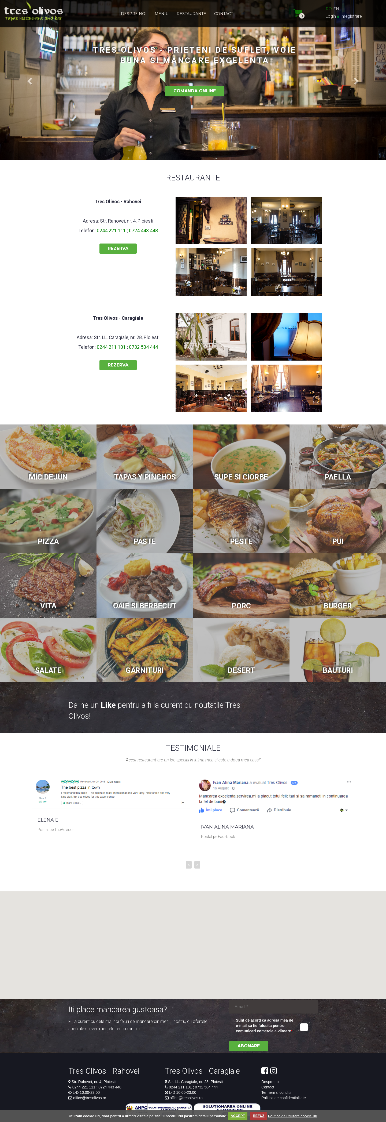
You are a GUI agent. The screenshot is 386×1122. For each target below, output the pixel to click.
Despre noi (270, 1082)
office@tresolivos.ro (89, 1098)
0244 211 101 (112, 347)
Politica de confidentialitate (283, 1098)
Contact (267, 1087)
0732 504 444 (143, 347)
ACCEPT (238, 1116)
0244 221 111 (112, 230)
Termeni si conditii (276, 1092)
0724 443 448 (143, 230)
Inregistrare (351, 16)
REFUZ (258, 1116)
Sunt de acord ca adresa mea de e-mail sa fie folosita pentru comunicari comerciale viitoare (264, 1025)
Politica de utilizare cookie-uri (292, 1116)
